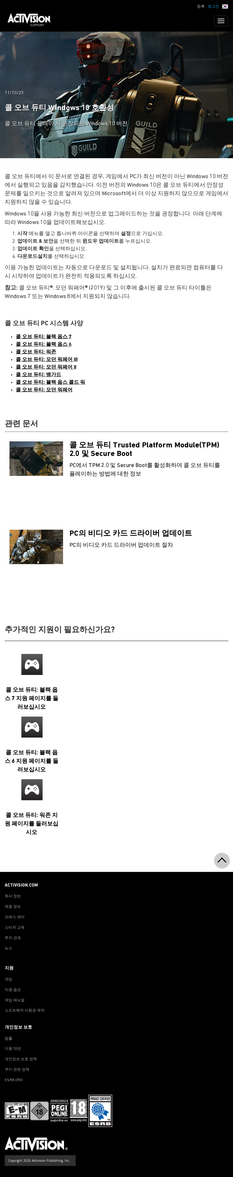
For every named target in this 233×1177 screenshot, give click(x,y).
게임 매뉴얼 (15, 1000)
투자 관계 (13, 938)
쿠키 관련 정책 (17, 1070)
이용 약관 (13, 1049)
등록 (201, 7)
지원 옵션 (13, 990)
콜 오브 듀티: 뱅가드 (38, 374)
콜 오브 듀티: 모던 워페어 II (46, 367)
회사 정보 (13, 896)
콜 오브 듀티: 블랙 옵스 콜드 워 (50, 382)
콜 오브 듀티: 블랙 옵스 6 (44, 344)
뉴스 (8, 948)
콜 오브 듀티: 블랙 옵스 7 (44, 336)
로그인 (213, 7)
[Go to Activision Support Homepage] (32, 21)
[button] (225, 6)
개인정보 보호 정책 (21, 1059)
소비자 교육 (15, 928)
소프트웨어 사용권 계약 (24, 1010)
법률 (8, 1039)
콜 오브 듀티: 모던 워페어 (44, 390)
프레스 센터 (15, 917)
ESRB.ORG (14, 1080)
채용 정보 (13, 907)
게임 (8, 979)
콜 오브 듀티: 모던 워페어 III (47, 359)
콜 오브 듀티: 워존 (36, 352)
